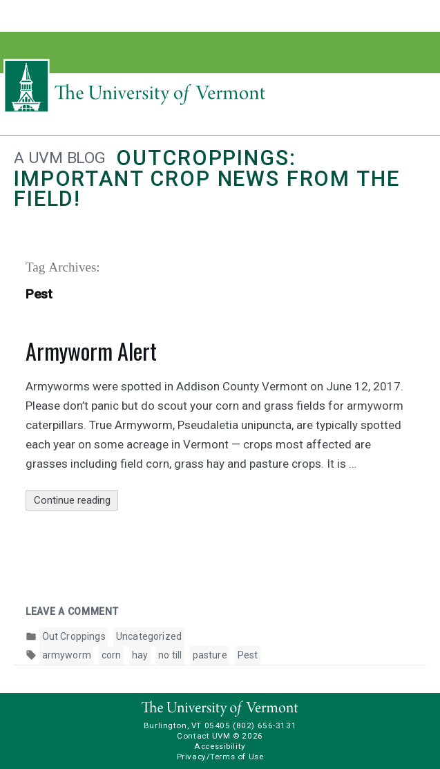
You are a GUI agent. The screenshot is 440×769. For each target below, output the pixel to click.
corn (112, 655)
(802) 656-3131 (264, 725)
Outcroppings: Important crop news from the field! (206, 178)
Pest (248, 655)
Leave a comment (72, 611)
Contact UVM (203, 736)
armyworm (66, 655)
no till (170, 655)
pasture (210, 655)
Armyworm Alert (91, 350)
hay (140, 655)
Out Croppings (74, 636)
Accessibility (220, 746)
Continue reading (76, 501)
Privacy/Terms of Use (220, 756)
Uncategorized (149, 636)
